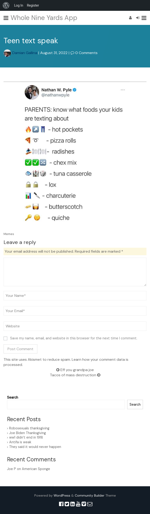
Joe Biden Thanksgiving (27, 433)
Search (12, 397)
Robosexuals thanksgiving (29, 428)
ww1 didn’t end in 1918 (26, 437)
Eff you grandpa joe (75, 369)
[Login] (137, 17)
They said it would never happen (35, 447)
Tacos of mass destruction (75, 375)
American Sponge (36, 469)
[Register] (130, 17)
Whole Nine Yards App (44, 17)
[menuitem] (6, 5)
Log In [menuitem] (18, 5)
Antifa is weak (20, 442)
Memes (9, 234)
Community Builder (89, 495)
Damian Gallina (20, 52)
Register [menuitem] (33, 5)
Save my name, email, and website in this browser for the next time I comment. (73, 338)
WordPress (62, 495)
